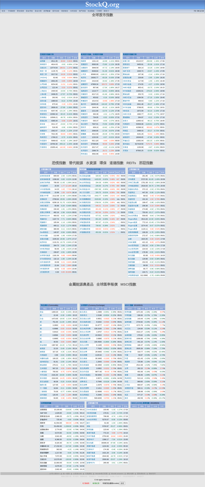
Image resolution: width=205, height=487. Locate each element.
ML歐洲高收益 (85, 186)
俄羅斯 (83, 61)
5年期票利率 (44, 269)
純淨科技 (43, 242)
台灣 (126, 368)
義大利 (83, 104)
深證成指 (43, 111)
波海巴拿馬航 (45, 182)
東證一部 (43, 71)
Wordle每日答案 (101, 474)
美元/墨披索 (84, 392)
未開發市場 (129, 388)
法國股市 (84, 68)
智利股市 (126, 134)
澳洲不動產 (91, 433)
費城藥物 (126, 117)
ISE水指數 (44, 235)
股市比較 (55, 11)
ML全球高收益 (85, 182)
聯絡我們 (152, 474)
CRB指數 (131, 176)
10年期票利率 (45, 265)
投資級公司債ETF (115, 476)
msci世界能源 (133, 245)
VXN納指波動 (45, 192)
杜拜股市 (84, 151)
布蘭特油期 (44, 358)
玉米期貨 (43, 368)
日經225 (43, 68)
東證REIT (90, 439)
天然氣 (130, 212)
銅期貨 (42, 352)
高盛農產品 (132, 196)
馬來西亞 (43, 137)
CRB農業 (131, 179)
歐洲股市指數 (86, 54)
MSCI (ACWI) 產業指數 (141, 403)
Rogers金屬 (132, 226)
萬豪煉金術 (83, 476)
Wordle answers (117, 474)
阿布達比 (84, 154)
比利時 (83, 107)
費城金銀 (126, 74)
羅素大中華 (44, 196)
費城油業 (126, 94)
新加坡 (42, 124)
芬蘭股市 (84, 94)
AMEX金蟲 (127, 84)
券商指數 (90, 429)
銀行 (88, 423)
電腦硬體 (43, 226)
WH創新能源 (45, 245)
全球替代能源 (45, 255)
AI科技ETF (140, 476)
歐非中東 (128, 352)
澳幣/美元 (83, 378)
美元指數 (131, 255)
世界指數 (128, 312)
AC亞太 (128, 329)
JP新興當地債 (133, 275)
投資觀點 (91, 11)
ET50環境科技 (45, 259)
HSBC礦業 (132, 242)
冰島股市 (84, 117)
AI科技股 (73, 11)
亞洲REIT (90, 449)
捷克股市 (84, 87)
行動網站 (88, 474)
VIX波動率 (44, 186)
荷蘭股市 (84, 114)
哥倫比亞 (126, 141)
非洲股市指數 (98, 54)
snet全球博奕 (92, 420)
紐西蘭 (42, 61)
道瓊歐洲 (43, 199)
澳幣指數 (131, 269)
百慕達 (125, 147)
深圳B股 (43, 104)
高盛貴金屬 (132, 202)
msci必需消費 (133, 252)
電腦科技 (43, 219)
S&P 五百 (126, 71)
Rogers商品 (132, 219)
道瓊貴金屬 (127, 78)
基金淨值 (29, 11)
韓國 (126, 372)
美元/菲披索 (84, 365)
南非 (126, 398)
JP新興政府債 (85, 219)
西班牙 (83, 127)
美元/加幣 (83, 385)
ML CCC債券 (85, 192)
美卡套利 (76, 476)
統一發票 (66, 474)
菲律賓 (42, 134)
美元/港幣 (83, 348)
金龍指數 (128, 319)
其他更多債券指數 (94, 169)
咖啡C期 (43, 385)
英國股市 (84, 64)
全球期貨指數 (46, 403)
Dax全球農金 (133, 216)
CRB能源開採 (133, 186)
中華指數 (128, 315)
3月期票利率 (44, 272)
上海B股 (43, 97)
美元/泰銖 (83, 358)
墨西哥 (125, 127)
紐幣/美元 (83, 382)
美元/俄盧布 (84, 325)
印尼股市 (43, 141)
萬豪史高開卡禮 (66, 476)
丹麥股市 (84, 121)
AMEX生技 (127, 114)
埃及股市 (84, 141)
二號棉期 (43, 392)
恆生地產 (90, 443)
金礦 (130, 239)
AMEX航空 (44, 206)
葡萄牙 (83, 131)
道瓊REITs (91, 463)
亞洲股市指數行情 (47, 54)
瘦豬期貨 (43, 398)
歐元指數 (131, 259)
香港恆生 (43, 114)
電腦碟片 (43, 222)
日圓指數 (131, 265)
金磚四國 (128, 335)
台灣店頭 (43, 87)
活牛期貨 (43, 395)
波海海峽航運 (45, 179)
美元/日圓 (83, 342)
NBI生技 (126, 111)
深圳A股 (43, 101)
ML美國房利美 (85, 206)
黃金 (41, 312)
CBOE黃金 (127, 81)
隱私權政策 (141, 474)
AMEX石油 (127, 97)
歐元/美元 (83, 312)
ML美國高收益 (85, 179)
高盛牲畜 (131, 199)
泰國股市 (43, 131)
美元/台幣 (83, 352)
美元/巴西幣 (84, 388)
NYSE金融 (127, 107)
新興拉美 (128, 348)
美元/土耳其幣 (85, 332)
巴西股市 (126, 124)
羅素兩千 (126, 68)
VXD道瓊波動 (45, 189)
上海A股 (43, 94)
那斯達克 (126, 64)
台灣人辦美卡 (54, 474)
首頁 (3, 11)
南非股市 (84, 144)
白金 (41, 319)
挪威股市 (84, 97)
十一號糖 (43, 388)
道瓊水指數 (44, 239)
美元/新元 (83, 362)
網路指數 (43, 229)
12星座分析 (77, 474)
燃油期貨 (43, 365)
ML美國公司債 (85, 196)
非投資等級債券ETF (129, 476)
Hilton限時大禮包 (103, 476)
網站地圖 (130, 474)
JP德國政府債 (85, 232)
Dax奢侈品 (44, 232)
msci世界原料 (133, 249)
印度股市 (43, 144)
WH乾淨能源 (45, 249)
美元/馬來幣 (84, 368)
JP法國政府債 (85, 229)
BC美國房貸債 (85, 202)
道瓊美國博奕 (92, 416)
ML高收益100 (85, 189)
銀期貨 (42, 348)
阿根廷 (125, 131)
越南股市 (43, 127)
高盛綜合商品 (133, 189)
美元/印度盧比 (85, 375)
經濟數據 (47, 11)
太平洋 (127, 325)
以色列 (83, 137)
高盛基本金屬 (133, 206)
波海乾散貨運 (45, 176)
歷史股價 (20, 11)
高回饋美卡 (92, 476)
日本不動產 (91, 436)
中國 (126, 355)
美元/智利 (83, 398)
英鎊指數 (131, 262)
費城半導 (126, 101)
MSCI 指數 (129, 305)
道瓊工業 (126, 61)
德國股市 (84, 71)
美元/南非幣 (84, 335)
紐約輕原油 (44, 362)
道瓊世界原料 (133, 235)
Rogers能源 (132, 222)
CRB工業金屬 (133, 182)
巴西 (126, 365)
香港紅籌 (43, 121)
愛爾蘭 (83, 134)
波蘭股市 (84, 84)
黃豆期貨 (43, 378)
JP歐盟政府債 (85, 222)
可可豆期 (43, 375)
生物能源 (43, 252)
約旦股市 (84, 147)
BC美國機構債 (85, 199)
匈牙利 (83, 78)
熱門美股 (82, 11)
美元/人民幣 (84, 345)
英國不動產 (91, 453)
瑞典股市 (84, 91)
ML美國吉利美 (85, 212)
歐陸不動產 (91, 456)
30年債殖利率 (45, 262)
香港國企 (43, 117)
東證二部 (43, 74)
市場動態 (11, 11)
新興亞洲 (128, 342)
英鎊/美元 (83, 315)
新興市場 (128, 338)
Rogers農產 (132, 229)
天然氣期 (43, 355)
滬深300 (43, 107)
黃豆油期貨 (44, 382)
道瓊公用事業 (45, 212)
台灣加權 (43, 84)
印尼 (126, 382)
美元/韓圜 (83, 355)
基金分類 (38, 11)
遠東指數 (128, 322)
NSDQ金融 (127, 104)
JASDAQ (43, 78)
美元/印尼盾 (84, 372)
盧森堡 (83, 111)
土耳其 (83, 74)
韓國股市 (43, 81)
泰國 (126, 375)
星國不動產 (91, 446)
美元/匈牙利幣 (85, 329)
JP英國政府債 (85, 226)
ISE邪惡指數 (91, 413)
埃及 (126, 395)
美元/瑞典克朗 (85, 322)
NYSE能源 (127, 91)
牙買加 (125, 151)
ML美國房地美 (85, 209)
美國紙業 (43, 209)
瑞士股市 (84, 124)
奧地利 (83, 81)
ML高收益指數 (85, 176)
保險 (88, 426)
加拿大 (125, 121)
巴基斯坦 (43, 147)
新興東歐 (128, 345)
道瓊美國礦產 (133, 232)
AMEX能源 (127, 87)
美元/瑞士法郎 (85, 319)
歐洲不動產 (91, 459)
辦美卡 (106, 11)
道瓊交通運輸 (45, 202)
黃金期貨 (43, 345)
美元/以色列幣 (85, 338)
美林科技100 (45, 216)
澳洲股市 (43, 64)
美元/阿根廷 (84, 395)
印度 (126, 358)
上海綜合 (43, 91)
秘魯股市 (126, 137)
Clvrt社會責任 (92, 410)
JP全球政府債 (85, 216)
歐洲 (126, 332)
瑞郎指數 (131, 272)
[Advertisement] (102, 35)
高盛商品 (131, 192)
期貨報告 (64, 11)
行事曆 (99, 11)
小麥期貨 (43, 372)
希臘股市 (84, 101)
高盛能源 (131, 209)
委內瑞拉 (126, 144)
